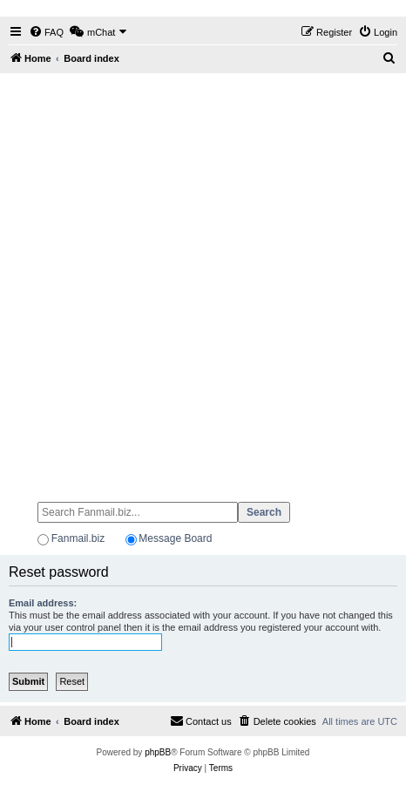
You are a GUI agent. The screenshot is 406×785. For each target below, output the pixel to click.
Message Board (175, 538)
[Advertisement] (203, 280)
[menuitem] (46, 32)
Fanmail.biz (78, 538)
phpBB (158, 752)
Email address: (43, 603)
